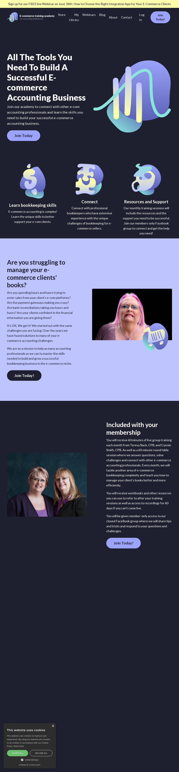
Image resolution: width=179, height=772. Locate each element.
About (113, 17)
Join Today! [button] (160, 17)
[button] (29, 760)
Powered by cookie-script (30, 765)
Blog (102, 15)
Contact (126, 17)
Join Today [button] (23, 135)
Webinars (89, 15)
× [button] (53, 726)
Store (62, 15)
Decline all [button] (41, 753)
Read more (19, 746)
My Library (74, 17)
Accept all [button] (17, 753)
